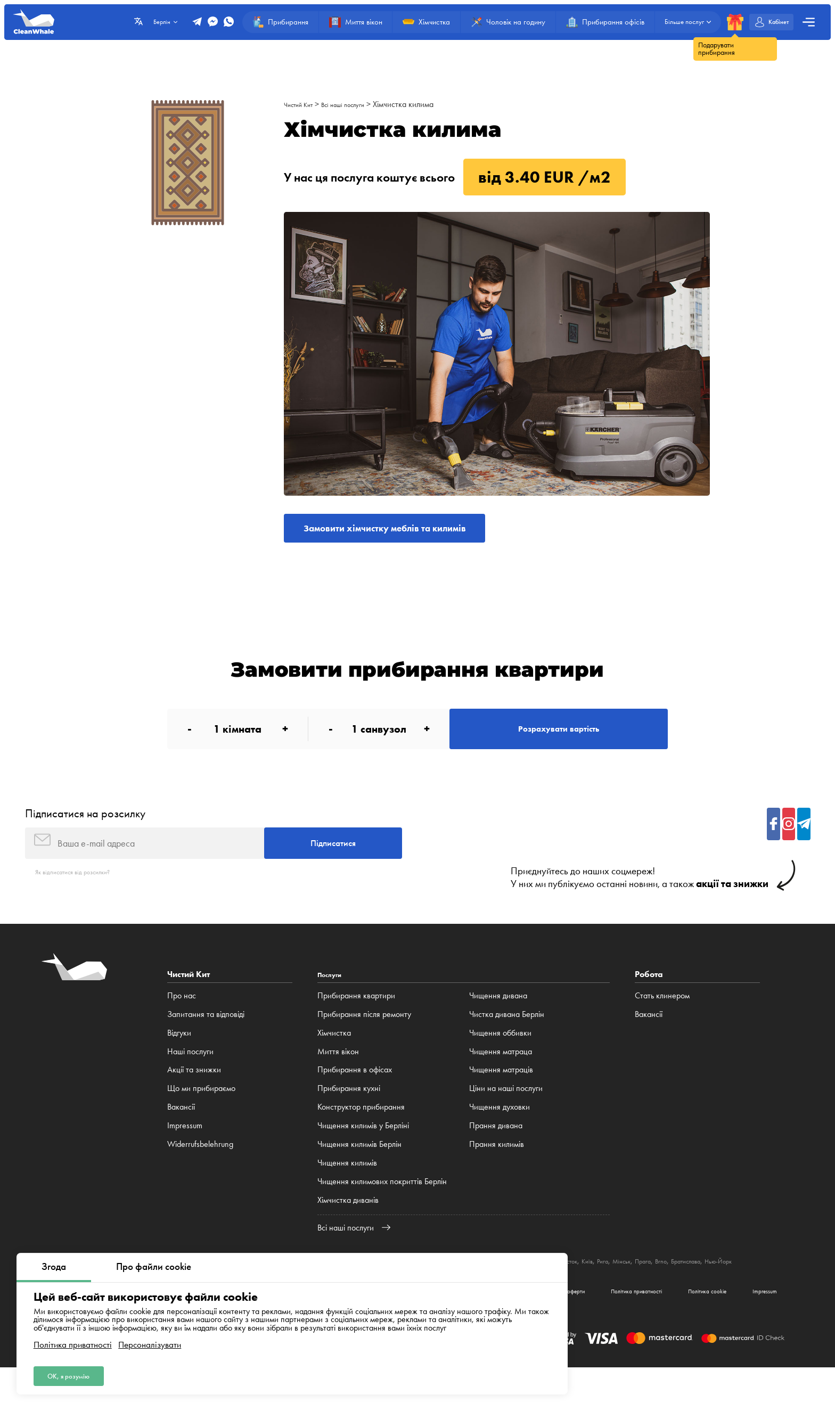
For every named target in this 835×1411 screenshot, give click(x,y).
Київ (672, 1289)
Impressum (184, 1154)
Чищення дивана (498, 1024)
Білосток (646, 1289)
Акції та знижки (194, 1098)
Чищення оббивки (500, 1061)
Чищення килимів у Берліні (363, 1154)
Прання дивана (495, 1154)
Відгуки (179, 1061)
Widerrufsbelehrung (200, 1173)
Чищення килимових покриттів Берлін (382, 1210)
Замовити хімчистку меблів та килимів (414, 532)
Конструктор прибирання (361, 1135)
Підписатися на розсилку (85, 832)
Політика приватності (73, 1339)
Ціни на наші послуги (506, 1117)
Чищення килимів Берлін (359, 1173)
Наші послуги (190, 1079)
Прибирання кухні (348, 1117)
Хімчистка (334, 1061)
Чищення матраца (500, 1079)
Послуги (333, 1003)
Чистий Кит (303, 104)
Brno (764, 1289)
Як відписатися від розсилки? (85, 900)
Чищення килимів (347, 1191)
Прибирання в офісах (354, 1098)
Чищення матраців (501, 1098)
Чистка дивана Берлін (506, 1043)
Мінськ (715, 1289)
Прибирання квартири (356, 1024)
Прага (741, 1289)
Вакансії (181, 1135)
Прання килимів (496, 1173)
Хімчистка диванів (348, 1229)
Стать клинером (662, 1024)
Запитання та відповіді (205, 1043)
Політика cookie (683, 1331)
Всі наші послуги (359, 104)
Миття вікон (338, 1079)
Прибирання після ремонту (364, 1043)
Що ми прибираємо (201, 1117)
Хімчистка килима (426, 104)
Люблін (615, 1289)
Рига (691, 1289)
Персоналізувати (149, 1339)
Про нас (181, 1024)
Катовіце (584, 1289)
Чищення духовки (499, 1135)
